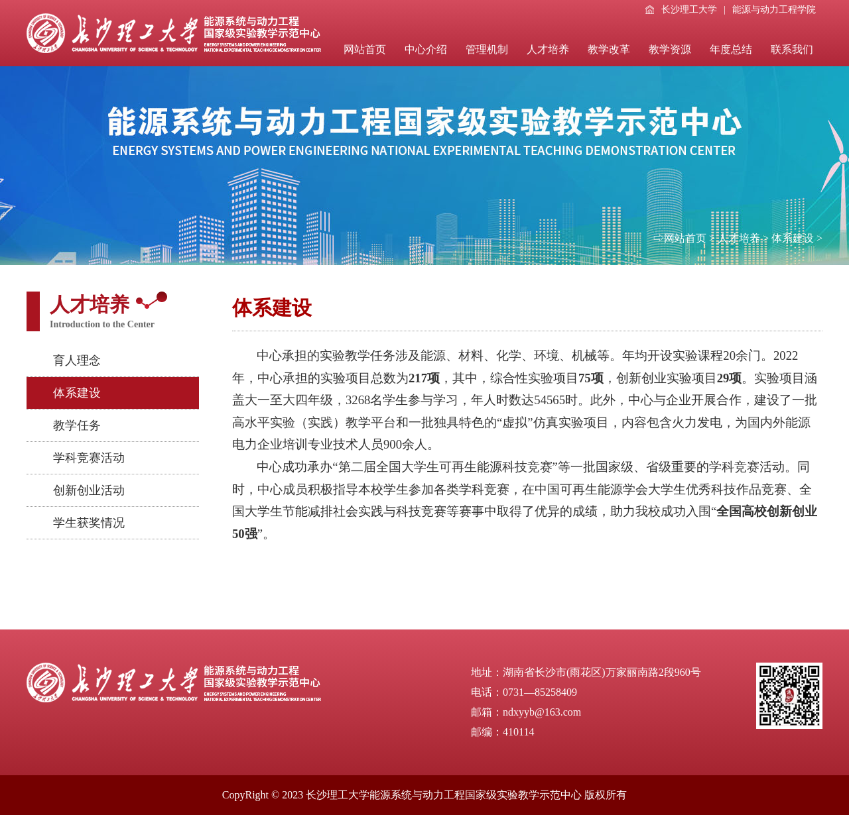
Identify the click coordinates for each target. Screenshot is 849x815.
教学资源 (670, 49)
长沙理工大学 (681, 10)
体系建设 (792, 238)
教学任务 (77, 425)
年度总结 (731, 49)
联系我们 (792, 49)
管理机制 (487, 49)
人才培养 (548, 49)
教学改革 (609, 49)
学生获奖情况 (89, 522)
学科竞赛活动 (89, 457)
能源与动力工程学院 (774, 10)
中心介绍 (426, 49)
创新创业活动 (89, 490)
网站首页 (365, 49)
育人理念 (77, 360)
